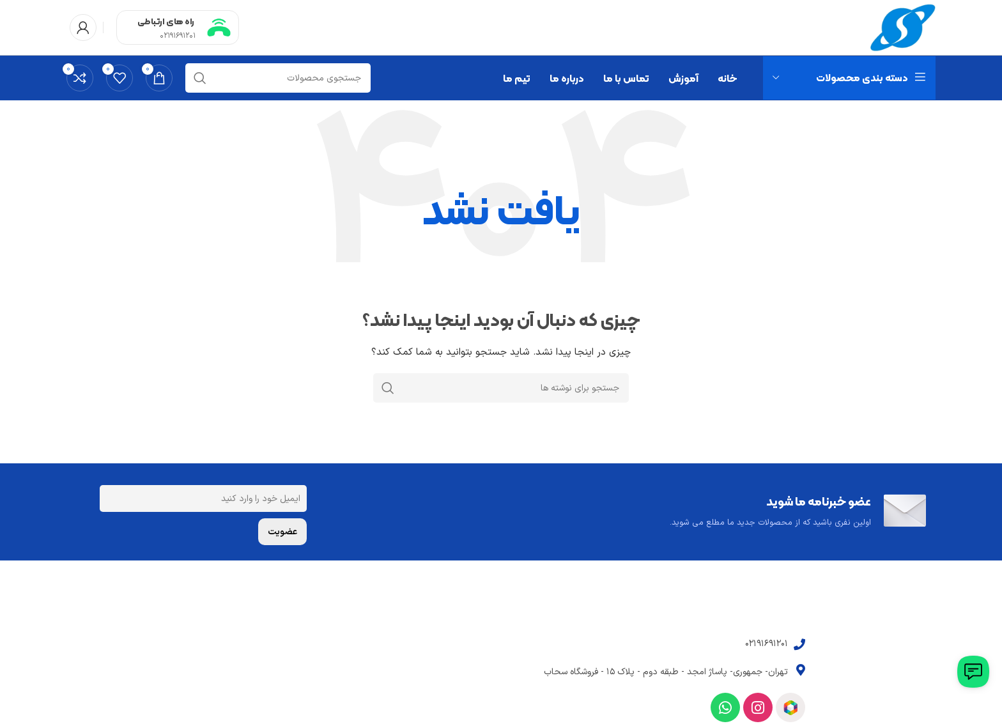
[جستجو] (278, 80)
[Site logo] (901, 28)
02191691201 (178, 37)
